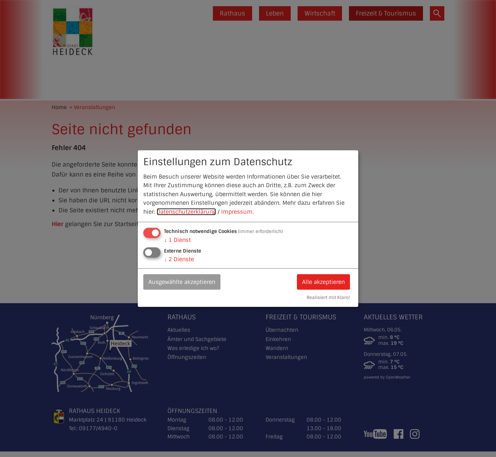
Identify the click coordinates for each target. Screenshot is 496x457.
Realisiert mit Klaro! (328, 297)
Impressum (236, 211)
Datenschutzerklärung (186, 211)
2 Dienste (179, 259)
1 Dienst (177, 239)
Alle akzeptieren (323, 281)
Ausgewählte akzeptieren (181, 281)
